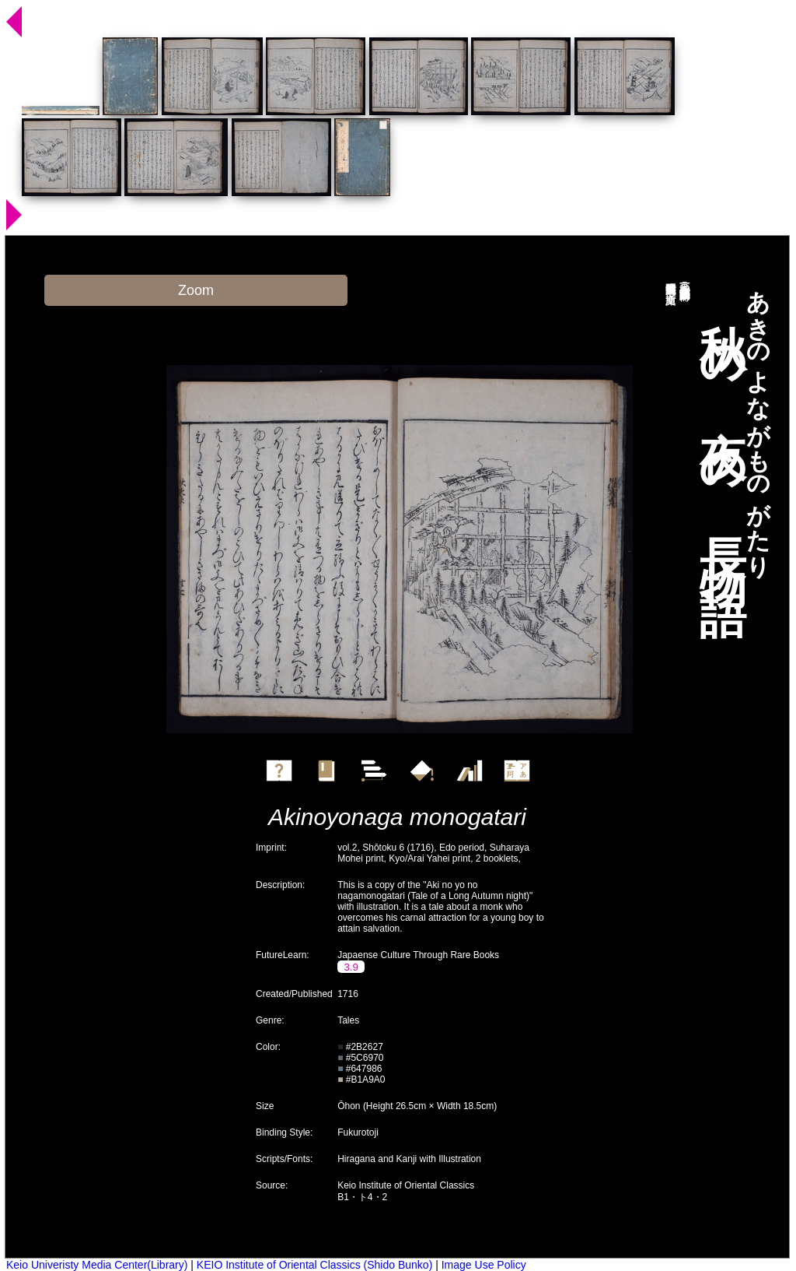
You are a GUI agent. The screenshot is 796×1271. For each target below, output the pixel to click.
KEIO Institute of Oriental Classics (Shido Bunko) (314, 1265)
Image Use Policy (484, 1265)
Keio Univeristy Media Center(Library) (96, 1265)
